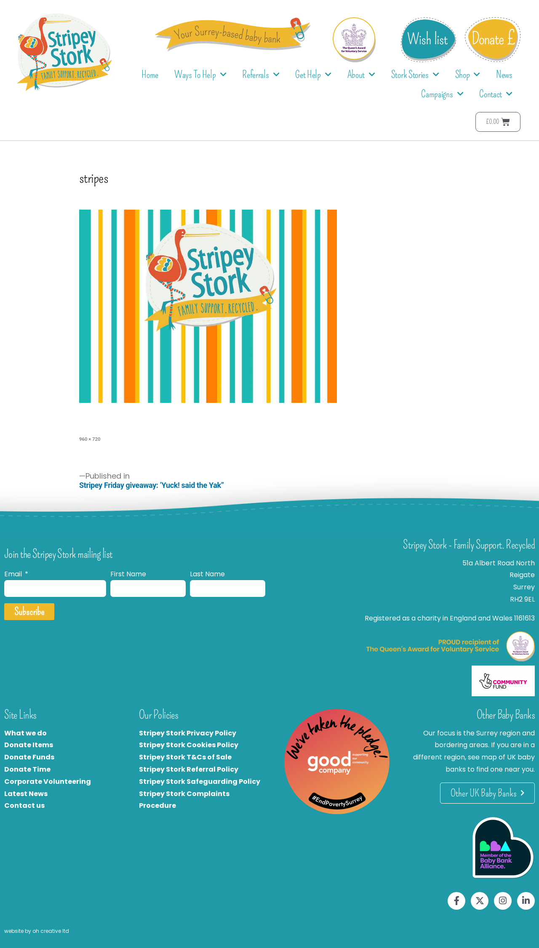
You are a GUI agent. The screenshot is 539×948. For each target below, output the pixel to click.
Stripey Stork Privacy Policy (187, 733)
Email (14, 574)
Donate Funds (29, 757)
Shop (467, 75)
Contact (495, 94)
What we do (25, 733)
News (504, 74)
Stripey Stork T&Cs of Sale (185, 757)
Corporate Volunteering (47, 781)
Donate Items (28, 745)
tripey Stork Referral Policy (190, 769)
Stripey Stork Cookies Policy (188, 745)
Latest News (26, 794)
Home (149, 74)
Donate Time (27, 769)
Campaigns (442, 94)
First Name (128, 574)
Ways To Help (200, 75)
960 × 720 (89, 439)
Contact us (24, 805)
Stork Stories (415, 75)
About (361, 75)
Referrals (260, 75)
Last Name (207, 574)
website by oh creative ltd (36, 931)
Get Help (313, 75)
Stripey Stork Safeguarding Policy (199, 781)
